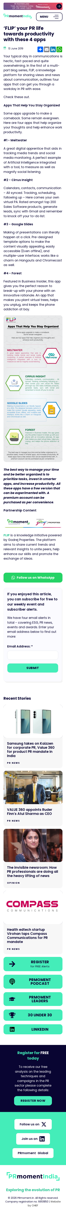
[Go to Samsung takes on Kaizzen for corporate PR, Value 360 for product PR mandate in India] (33, 736)
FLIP (7, 535)
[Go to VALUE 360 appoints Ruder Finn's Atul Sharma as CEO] (33, 798)
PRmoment (33, 1153)
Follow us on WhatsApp (33, 577)
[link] (33, 6)
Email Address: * (20, 646)
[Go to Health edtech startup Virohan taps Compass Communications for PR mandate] (33, 922)
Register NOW (33, 1101)
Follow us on (33, 1124)
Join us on (33, 1139)
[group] (33, 6)
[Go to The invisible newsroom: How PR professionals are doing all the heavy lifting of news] (33, 858)
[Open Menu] (49, 17)
